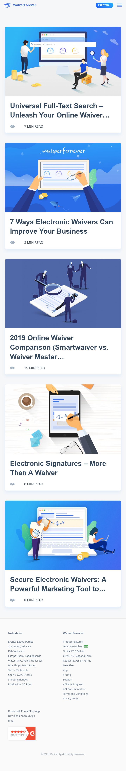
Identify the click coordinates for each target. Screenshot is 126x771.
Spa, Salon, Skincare (19, 646)
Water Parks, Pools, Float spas (25, 660)
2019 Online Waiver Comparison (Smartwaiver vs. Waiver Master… (59, 347)
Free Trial (104, 5)
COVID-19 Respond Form (77, 656)
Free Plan (68, 665)
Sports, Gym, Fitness (20, 674)
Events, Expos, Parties (20, 641)
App (65, 670)
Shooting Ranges (18, 679)
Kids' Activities (16, 651)
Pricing (67, 674)
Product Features (73, 641)
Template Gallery (73, 646)
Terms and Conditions (75, 693)
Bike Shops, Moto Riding (22, 665)
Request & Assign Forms (77, 660)
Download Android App (21, 716)
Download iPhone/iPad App (24, 711)
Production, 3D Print (20, 684)
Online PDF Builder (74, 651)
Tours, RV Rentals (18, 670)
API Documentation (74, 689)
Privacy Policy (71, 698)
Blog (11, 720)
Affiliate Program (73, 684)
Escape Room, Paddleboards (24, 656)
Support (67, 679)
